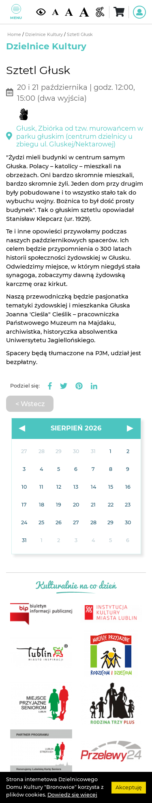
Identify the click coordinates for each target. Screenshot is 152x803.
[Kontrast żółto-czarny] (41, 11)
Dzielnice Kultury (44, 34)
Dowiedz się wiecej (72, 795)
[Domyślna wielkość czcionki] (55, 12)
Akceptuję (129, 787)
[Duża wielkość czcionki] (84, 12)
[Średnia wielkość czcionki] (69, 12)
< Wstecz (30, 404)
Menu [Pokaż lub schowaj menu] (16, 12)
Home (14, 34)
